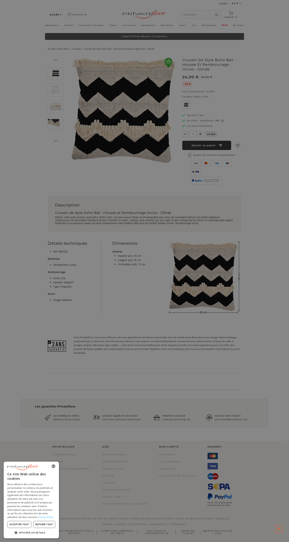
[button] (31, 532)
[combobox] (53, 466)
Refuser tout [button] (44, 524)
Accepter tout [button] (19, 524)
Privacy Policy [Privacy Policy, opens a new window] (45, 517)
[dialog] (31, 500)
